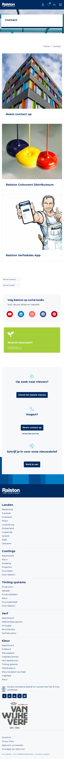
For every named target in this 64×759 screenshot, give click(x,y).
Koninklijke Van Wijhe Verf (13, 749)
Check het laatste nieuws (32, 395)
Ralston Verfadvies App (23, 255)
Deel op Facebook (9, 279)
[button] (15, 347)
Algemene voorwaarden (12, 745)
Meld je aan (32, 464)
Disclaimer (6, 737)
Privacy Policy (8, 741)
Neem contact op (19, 114)
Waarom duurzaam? (20, 342)
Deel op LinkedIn (9, 285)
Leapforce (46, 754)
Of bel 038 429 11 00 (30, 434)
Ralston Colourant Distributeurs (30, 184)
